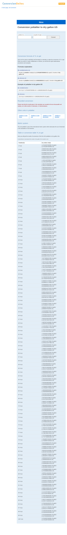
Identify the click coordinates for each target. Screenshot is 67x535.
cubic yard (5, 120)
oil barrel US (5, 176)
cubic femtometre (6, 67)
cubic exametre (6, 65)
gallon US (4, 152)
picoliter (4, 188)
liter (3, 164)
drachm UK (5, 138)
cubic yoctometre (6, 122)
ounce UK (4, 178)
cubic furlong (5, 73)
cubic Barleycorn (6, 53)
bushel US (4, 47)
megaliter (4, 166)
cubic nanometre (6, 100)
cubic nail (4, 98)
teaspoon (4, 202)
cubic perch (5, 104)
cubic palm (5, 102)
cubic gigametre (6, 75)
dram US (4, 140)
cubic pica (5, 108)
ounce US (4, 180)
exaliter (4, 146)
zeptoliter (5, 379)
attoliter (4, 39)
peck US (4, 184)
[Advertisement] (33, 13)
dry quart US (5, 144)
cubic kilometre (6, 83)
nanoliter (4, 174)
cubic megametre (6, 89)
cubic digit (5, 63)
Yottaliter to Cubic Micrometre (47, 110)
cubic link (4, 87)
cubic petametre (6, 106)
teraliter (4, 204)
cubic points (5, 112)
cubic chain (5, 57)
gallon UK (4, 150)
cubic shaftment (6, 114)
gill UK (4, 156)
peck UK (4, 182)
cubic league (5, 85)
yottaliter (4, 208)
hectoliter (4, 160)
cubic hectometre (6, 79)
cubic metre (5, 91)
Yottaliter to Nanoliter (57, 110)
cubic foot (5, 71)
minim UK (4, 172)
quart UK (4, 196)
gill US (4, 158)
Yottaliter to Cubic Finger (23, 110)
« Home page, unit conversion (8, 7)
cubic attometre (6, 51)
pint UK (4, 192)
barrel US (4, 43)
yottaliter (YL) (21, 29)
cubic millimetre (6, 96)
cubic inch (4, 81)
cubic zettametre (6, 128)
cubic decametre (6, 59)
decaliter (4, 134)
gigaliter (4, 154)
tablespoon (5, 200)
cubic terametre (6, 118)
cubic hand (5, 77)
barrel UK (4, 41)
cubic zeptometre (6, 126)
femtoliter (4, 148)
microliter (4, 168)
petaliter (4, 186)
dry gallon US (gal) (37, 29)
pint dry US (5, 190)
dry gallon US (5, 142)
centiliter (4, 49)
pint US (4, 194)
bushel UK (4, 45)
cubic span (5, 116)
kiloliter (4, 162)
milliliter (4, 170)
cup (3, 132)
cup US (4, 130)
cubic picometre (6, 110)
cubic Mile (4, 94)
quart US (4, 198)
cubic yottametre (6, 124)
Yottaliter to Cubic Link (35, 110)
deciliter (4, 136)
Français (61, 3)
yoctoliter (4, 206)
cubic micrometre (6, 93)
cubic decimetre (6, 61)
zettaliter (5, 381)
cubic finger (5, 69)
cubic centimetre (6, 55)
